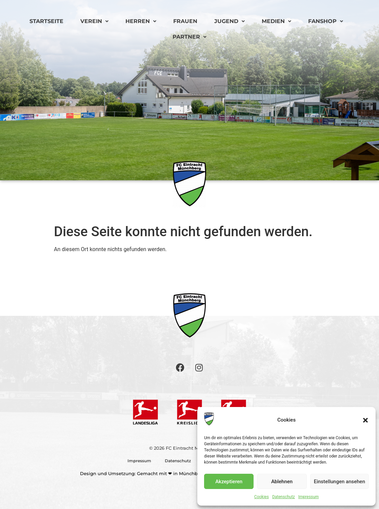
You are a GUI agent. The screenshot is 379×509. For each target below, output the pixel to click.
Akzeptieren (228, 482)
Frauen (185, 21)
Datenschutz (283, 496)
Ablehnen (282, 482)
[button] (365, 420)
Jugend (229, 21)
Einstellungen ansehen (339, 482)
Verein (94, 21)
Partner (189, 37)
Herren (140, 21)
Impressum (308, 496)
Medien (276, 21)
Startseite (46, 21)
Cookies (261, 496)
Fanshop (325, 21)
